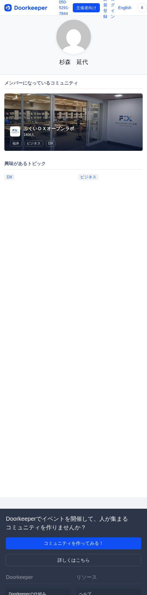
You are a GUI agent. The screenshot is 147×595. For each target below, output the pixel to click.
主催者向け (86, 7)
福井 (15, 143)
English (124, 7)
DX (50, 143)
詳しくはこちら (74, 560)
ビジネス (34, 143)
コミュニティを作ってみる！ (74, 543)
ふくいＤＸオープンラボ (49, 128)
